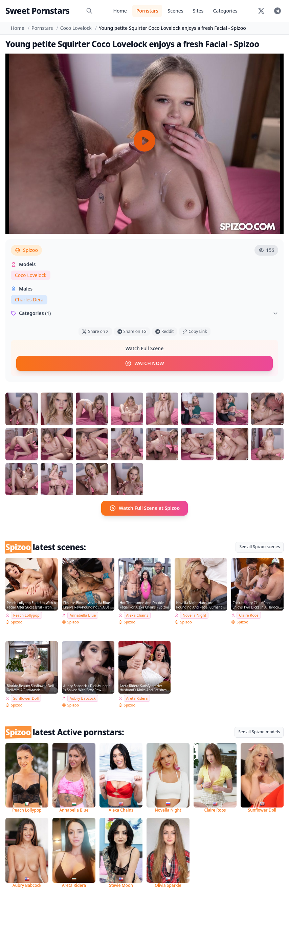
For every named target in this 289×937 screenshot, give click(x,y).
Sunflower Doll (26, 698)
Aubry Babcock (83, 698)
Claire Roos (249, 615)
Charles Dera (29, 299)
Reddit (164, 331)
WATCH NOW (144, 363)
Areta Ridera (137, 698)
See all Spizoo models (259, 732)
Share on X (95, 331)
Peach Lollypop (26, 615)
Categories (225, 10)
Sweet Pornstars (37, 10)
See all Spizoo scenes (259, 547)
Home (120, 10)
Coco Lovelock (76, 28)
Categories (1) (144, 313)
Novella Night (194, 615)
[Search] (89, 11)
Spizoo (26, 250)
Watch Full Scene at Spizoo (144, 508)
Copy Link (194, 331)
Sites (198, 10)
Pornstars (147, 10)
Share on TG (132, 331)
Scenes (175, 10)
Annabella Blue (83, 615)
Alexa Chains (137, 615)
